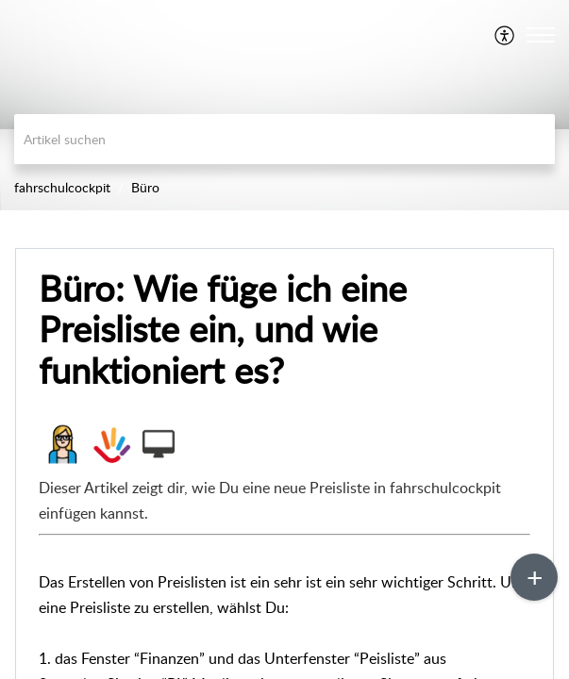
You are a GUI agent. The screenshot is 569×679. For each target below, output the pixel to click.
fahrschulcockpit (62, 187)
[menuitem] (505, 35)
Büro (145, 187)
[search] (284, 139)
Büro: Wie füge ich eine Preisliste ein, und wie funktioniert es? (223, 329)
